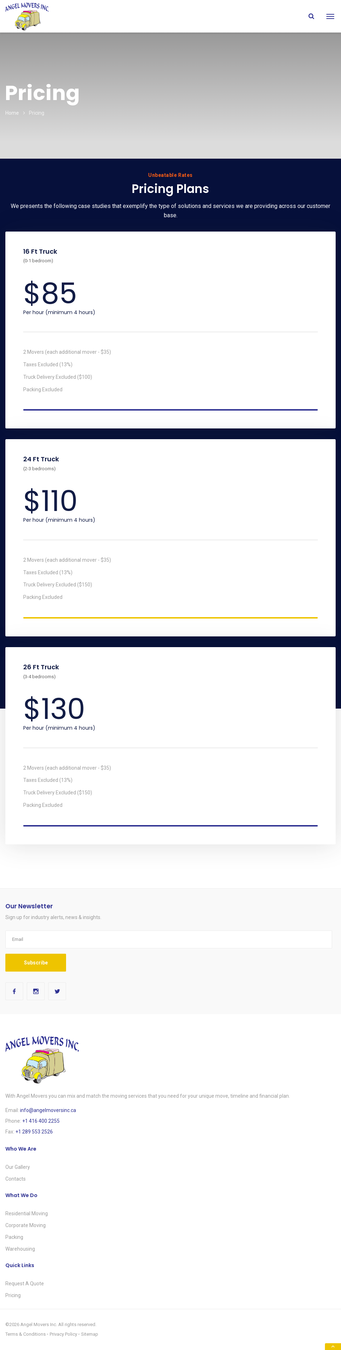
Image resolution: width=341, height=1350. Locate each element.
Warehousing (20, 1249)
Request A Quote (24, 1283)
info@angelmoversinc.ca (48, 1110)
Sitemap (89, 1334)
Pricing (13, 1295)
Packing (14, 1237)
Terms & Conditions (25, 1334)
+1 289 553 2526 (34, 1132)
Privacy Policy (63, 1334)
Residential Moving (26, 1213)
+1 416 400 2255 (41, 1121)
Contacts (15, 1179)
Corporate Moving (25, 1225)
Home (12, 113)
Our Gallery (17, 1167)
